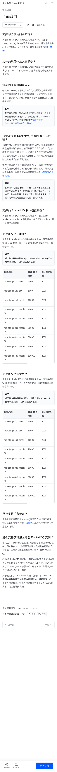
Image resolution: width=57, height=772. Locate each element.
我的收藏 (41, 25)
